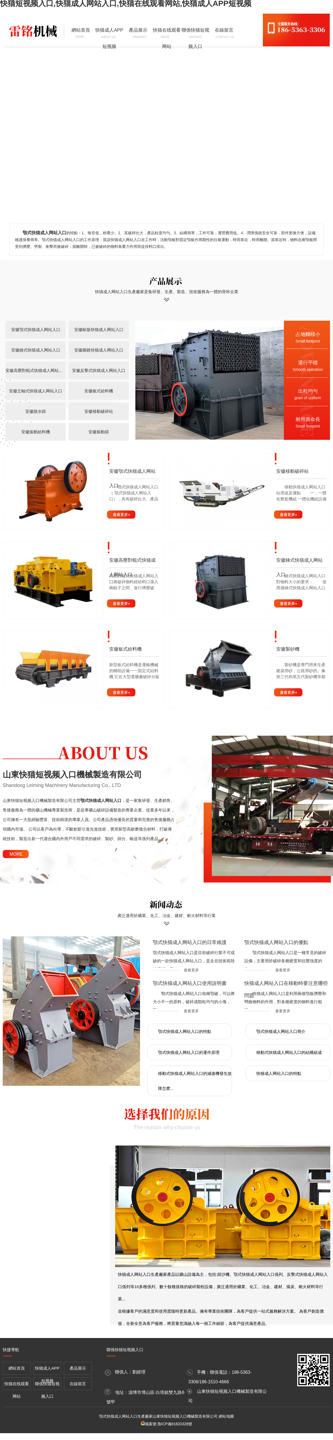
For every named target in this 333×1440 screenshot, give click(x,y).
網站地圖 (226, 1416)
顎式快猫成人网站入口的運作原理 (188, 1052)
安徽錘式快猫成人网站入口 (35, 350)
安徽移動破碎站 (98, 411)
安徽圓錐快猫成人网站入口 (98, 350)
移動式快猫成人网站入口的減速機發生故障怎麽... (195, 1081)
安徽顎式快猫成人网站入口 (35, 329)
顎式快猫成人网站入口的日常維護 (190, 942)
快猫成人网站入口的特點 (278, 1073)
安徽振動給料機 (35, 431)
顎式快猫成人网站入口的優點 (276, 942)
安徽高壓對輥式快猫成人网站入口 (35, 370)
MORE (16, 854)
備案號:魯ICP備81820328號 (168, 1424)
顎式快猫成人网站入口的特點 (184, 1031)
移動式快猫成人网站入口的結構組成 (289, 1052)
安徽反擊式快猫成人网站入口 (98, 370)
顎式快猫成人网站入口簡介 (280, 1031)
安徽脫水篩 (35, 411)
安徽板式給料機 (98, 391)
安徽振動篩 (98, 431)
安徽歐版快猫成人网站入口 (98, 329)
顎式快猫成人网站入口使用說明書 (190, 983)
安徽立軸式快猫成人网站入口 (35, 391)
